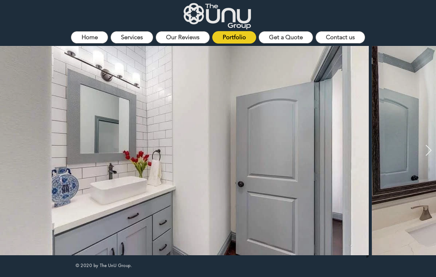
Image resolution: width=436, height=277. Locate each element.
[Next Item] (428, 151)
